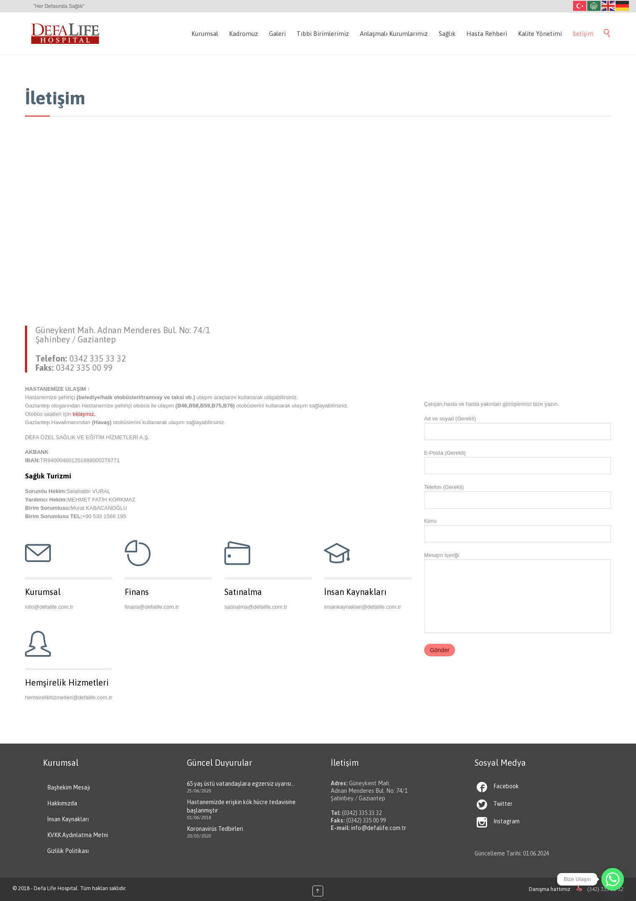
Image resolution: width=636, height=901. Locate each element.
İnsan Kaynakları (355, 592)
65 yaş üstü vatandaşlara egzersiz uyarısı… (241, 783)
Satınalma (243, 592)
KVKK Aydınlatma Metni (77, 835)
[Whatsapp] (612, 879)
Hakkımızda (62, 803)
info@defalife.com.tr (378, 828)
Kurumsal (42, 592)
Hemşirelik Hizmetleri (67, 682)
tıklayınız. (84, 414)
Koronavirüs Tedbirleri (215, 828)
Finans (137, 592)
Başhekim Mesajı (68, 787)
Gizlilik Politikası (68, 851)
